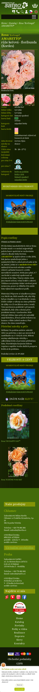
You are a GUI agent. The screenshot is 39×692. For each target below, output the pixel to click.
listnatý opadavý (22, 177)
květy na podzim (21, 171)
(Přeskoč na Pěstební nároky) (11, 242)
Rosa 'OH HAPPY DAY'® (10, 441)
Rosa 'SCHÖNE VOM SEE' (11, 480)
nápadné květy (21, 180)
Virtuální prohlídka (19, 547)
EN (35, 11)
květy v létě (19, 174)
